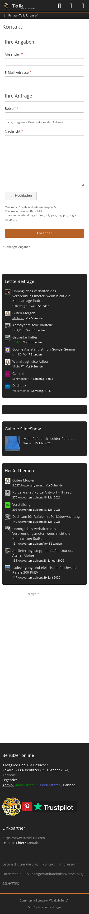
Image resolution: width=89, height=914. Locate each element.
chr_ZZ (16, 354)
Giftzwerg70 (20, 306)
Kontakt (33, 843)
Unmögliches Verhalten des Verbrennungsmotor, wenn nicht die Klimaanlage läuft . (41, 296)
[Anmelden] (71, 6)
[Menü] (83, 6)
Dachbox (19, 385)
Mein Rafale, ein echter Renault (48, 438)
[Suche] (59, 6)
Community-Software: (44, 900)
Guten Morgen (23, 313)
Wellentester (20, 391)
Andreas (9, 775)
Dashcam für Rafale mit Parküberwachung (46, 516)
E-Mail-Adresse (17, 72)
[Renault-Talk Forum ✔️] (18, 6)
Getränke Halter (24, 337)
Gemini (18, 373)
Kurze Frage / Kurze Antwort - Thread (42, 492)
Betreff (10, 108)
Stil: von (44, 907)
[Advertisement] (45, 259)
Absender (12, 54)
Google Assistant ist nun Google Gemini (43, 349)
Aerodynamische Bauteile (32, 325)
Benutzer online (18, 755)
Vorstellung (21, 504)
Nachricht (12, 131)
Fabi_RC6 (18, 330)
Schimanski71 (21, 379)
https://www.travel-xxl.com (23, 838)
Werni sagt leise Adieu (30, 361)
